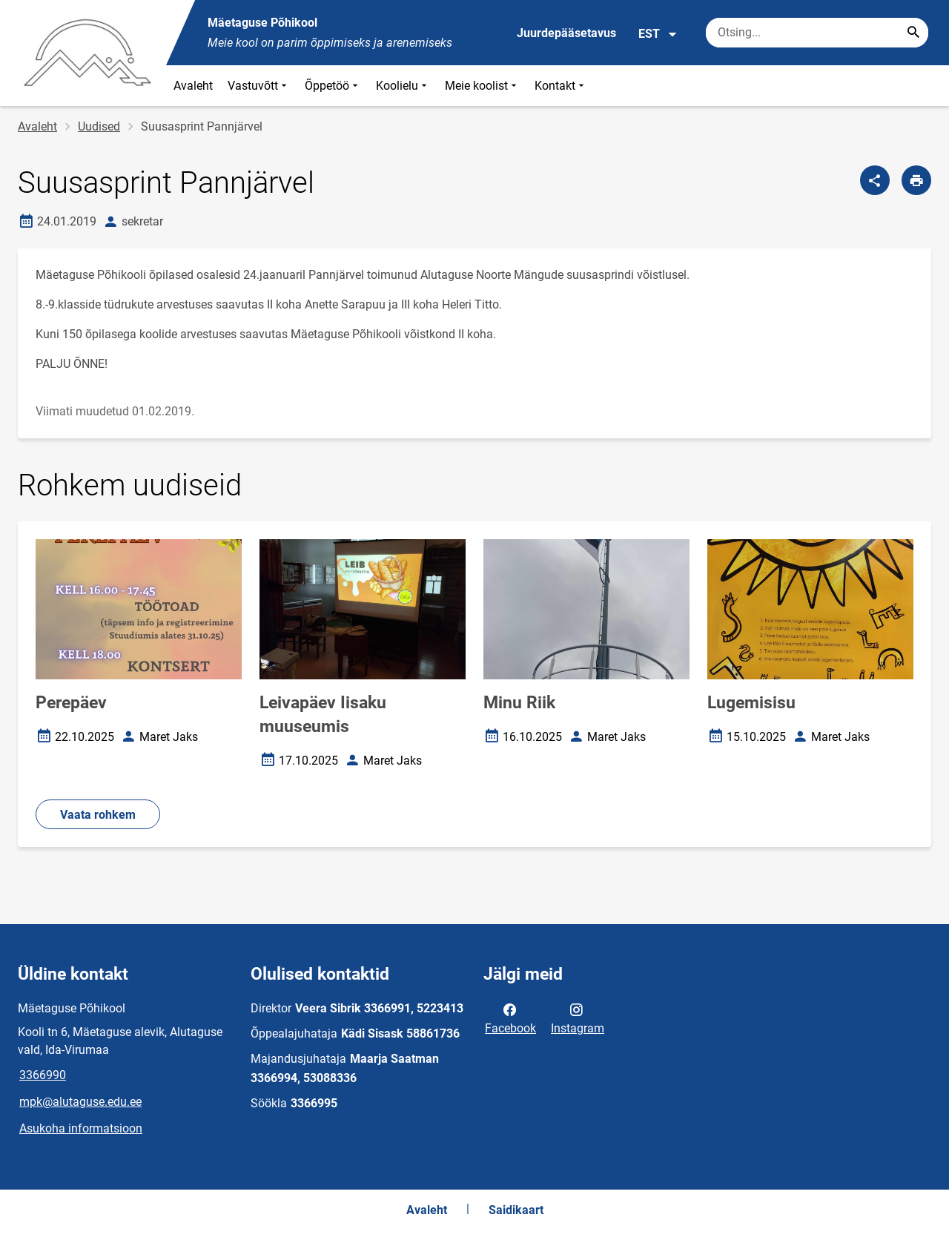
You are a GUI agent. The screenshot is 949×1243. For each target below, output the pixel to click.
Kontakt (561, 86)
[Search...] (913, 32)
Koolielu (403, 86)
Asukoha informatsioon (80, 1128)
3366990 (42, 1075)
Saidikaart (516, 1210)
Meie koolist (482, 86)
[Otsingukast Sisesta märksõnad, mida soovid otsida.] (817, 32)
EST (658, 34)
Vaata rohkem (98, 815)
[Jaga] (875, 180)
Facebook (510, 1017)
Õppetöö (333, 86)
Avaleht (193, 86)
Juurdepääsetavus (566, 33)
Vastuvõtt (259, 86)
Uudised (99, 126)
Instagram (577, 1017)
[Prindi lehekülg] (916, 180)
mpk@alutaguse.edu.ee (80, 1102)
